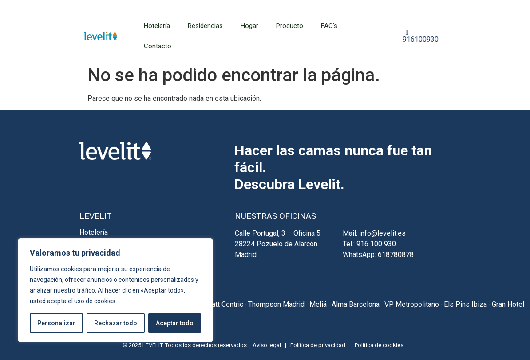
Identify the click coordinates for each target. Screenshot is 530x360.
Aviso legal (267, 345)
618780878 (396, 254)
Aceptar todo (175, 323)
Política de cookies (379, 345)
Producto (289, 26)
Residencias (205, 26)
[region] (115, 290)
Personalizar (56, 323)
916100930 (421, 36)
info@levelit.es (382, 233)
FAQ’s (329, 26)
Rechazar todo (115, 323)
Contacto (157, 46)
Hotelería (157, 26)
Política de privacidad (317, 345)
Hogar (249, 26)
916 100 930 (376, 244)
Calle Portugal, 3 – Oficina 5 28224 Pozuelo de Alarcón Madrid (277, 244)
